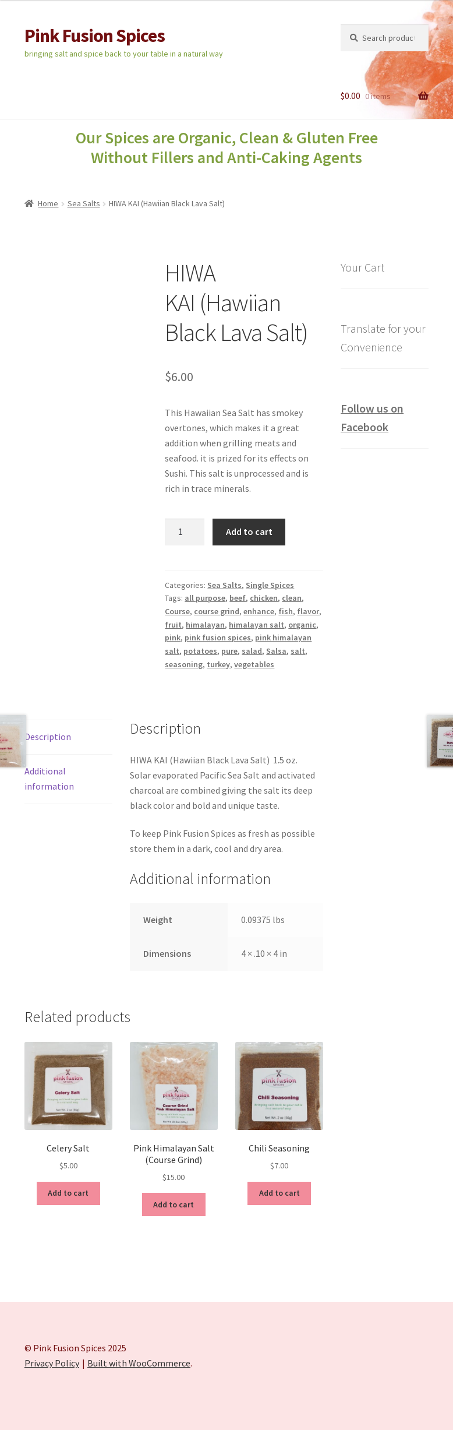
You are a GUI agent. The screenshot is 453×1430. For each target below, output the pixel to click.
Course (177, 611)
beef (237, 598)
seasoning (184, 664)
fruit (173, 624)
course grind (216, 611)
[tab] (68, 737)
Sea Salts (84, 203)
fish (285, 611)
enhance (258, 611)
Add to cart (249, 531)
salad (252, 651)
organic (302, 624)
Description (47, 736)
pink (173, 637)
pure (229, 651)
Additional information (49, 778)
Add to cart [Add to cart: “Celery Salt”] (68, 1193)
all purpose (205, 598)
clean (292, 598)
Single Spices (270, 585)
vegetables (254, 664)
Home (48, 203)
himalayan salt (256, 624)
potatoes (200, 651)
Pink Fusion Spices (94, 35)
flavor (308, 611)
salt (298, 651)
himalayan (205, 624)
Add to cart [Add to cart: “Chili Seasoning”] (279, 1193)
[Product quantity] (184, 532)
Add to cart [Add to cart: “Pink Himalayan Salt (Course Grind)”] (173, 1204)
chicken (264, 598)
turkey (218, 664)
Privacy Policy (51, 1363)
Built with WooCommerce (138, 1363)
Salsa (276, 651)
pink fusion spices (218, 637)
